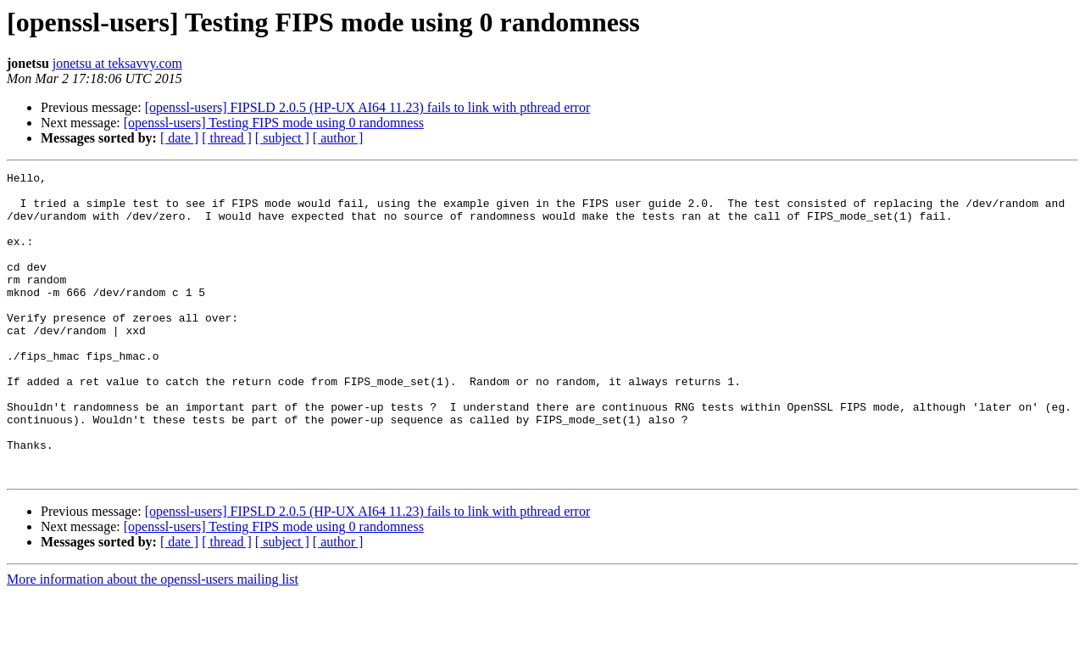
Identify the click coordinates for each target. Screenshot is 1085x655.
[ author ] (338, 138)
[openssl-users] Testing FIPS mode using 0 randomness (274, 122)
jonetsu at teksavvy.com (117, 63)
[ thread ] (227, 138)
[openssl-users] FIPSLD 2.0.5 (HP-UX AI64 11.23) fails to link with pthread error (368, 107)
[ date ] (179, 138)
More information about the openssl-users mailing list (152, 640)
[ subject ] (282, 138)
